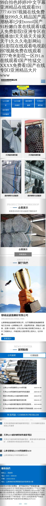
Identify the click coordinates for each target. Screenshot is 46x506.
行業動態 (34, 355)
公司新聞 (12, 355)
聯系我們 (5, 468)
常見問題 (23, 415)
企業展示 (23, 207)
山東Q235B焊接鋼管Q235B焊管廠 (14, 387)
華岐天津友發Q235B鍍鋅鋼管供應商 (15, 396)
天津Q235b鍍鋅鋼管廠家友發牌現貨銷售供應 (18, 404)
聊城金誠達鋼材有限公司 (14, 315)
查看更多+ (23, 254)
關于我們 (23, 263)
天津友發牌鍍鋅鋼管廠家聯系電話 (18, 421)
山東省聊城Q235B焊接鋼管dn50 (17, 453)
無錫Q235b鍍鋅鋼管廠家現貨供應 (14, 400)
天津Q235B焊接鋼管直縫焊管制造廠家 (16, 392)
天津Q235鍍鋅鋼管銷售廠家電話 (18, 437)
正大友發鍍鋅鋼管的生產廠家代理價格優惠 (18, 408)
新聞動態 (23, 349)
